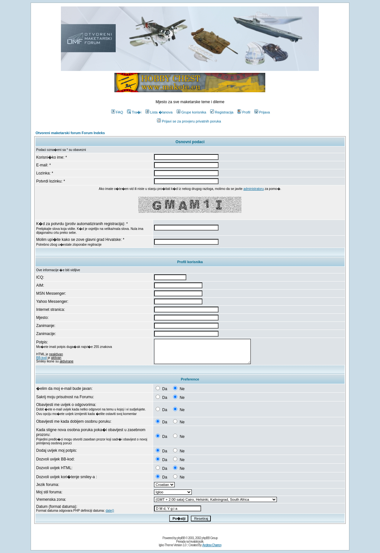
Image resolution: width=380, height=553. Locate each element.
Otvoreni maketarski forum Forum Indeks (70, 133)
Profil (243, 112)
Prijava (262, 112)
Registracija (221, 112)
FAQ (117, 112)
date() (110, 510)
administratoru (253, 189)
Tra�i (134, 112)
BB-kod (41, 358)
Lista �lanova (159, 112)
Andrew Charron (211, 545)
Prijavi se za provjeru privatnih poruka (189, 121)
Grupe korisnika (191, 112)
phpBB (181, 538)
